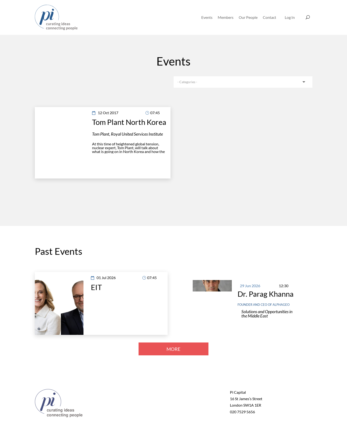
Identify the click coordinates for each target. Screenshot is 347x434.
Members (225, 17)
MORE (173, 349)
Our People (248, 17)
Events (206, 17)
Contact (269, 17)
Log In (290, 17)
